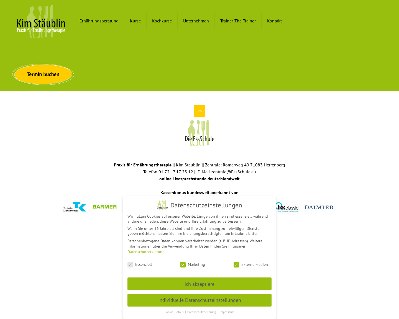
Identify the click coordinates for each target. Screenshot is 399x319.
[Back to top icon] (199, 111)
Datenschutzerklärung (146, 249)
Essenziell (139, 262)
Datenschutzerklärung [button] (202, 310)
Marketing (192, 262)
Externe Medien (251, 262)
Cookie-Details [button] (175, 310)
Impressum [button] (227, 310)
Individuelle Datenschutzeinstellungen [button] (199, 298)
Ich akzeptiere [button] (199, 282)
